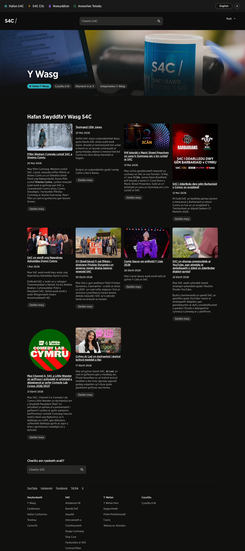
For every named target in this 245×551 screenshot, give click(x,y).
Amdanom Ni (72, 503)
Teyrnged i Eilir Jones (89, 127)
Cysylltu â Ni (149, 503)
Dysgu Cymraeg (74, 531)
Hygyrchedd (110, 508)
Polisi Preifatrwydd (114, 514)
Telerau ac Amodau (114, 525)
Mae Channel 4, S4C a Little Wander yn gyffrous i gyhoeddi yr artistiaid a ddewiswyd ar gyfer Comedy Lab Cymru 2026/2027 (49, 381)
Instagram (46, 488)
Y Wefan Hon (110, 503)
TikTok (74, 488)
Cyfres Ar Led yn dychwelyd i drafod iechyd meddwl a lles (98, 358)
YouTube (32, 488)
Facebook (62, 488)
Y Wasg (31, 503)
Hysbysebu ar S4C (75, 542)
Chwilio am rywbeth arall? (45, 461)
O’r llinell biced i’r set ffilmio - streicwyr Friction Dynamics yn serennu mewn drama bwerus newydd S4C (94, 266)
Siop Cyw (70, 536)
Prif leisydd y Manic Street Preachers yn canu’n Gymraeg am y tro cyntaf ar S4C (146, 156)
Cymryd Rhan (73, 548)
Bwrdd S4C (71, 508)
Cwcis (106, 519)
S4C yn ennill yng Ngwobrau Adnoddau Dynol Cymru (45, 259)
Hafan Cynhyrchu (37, 514)
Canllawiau (33, 508)
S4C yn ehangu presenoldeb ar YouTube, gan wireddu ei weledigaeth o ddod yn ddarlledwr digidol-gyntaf (193, 266)
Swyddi (69, 514)
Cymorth (32, 525)
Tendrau (31, 519)
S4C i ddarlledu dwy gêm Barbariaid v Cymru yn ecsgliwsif (194, 185)
